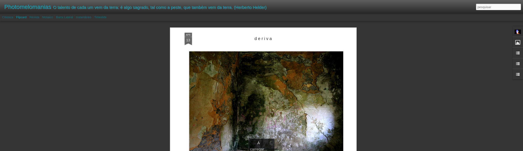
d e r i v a (263, 38)
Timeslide (100, 17)
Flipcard (21, 17)
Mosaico (47, 17)
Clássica (7, 17)
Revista (34, 17)
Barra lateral (64, 17)
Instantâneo (83, 17)
